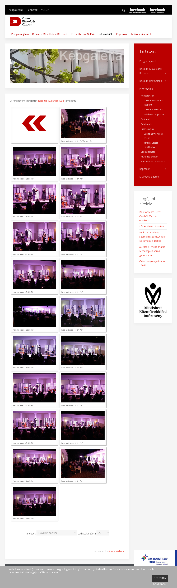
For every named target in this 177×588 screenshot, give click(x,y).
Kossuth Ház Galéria (83, 34)
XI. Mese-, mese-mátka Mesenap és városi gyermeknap (152, 251)
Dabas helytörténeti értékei (153, 135)
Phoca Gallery (116, 551)
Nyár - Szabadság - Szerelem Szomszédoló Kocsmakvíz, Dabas (152, 236)
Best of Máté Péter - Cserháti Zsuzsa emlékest (150, 216)
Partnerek (32, 9)
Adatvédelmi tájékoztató (153, 161)
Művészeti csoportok (154, 114)
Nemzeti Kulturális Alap (51, 100)
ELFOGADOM (160, 578)
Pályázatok (146, 124)
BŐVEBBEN (159, 584)
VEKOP (45, 9)
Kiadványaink (147, 129)
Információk (106, 34)
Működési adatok (141, 34)
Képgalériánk (16, 9)
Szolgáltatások (148, 151)
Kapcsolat (122, 34)
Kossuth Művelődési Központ (49, 34)
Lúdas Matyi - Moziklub (152, 226)
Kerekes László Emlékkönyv (151, 144)
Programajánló (20, 34)
